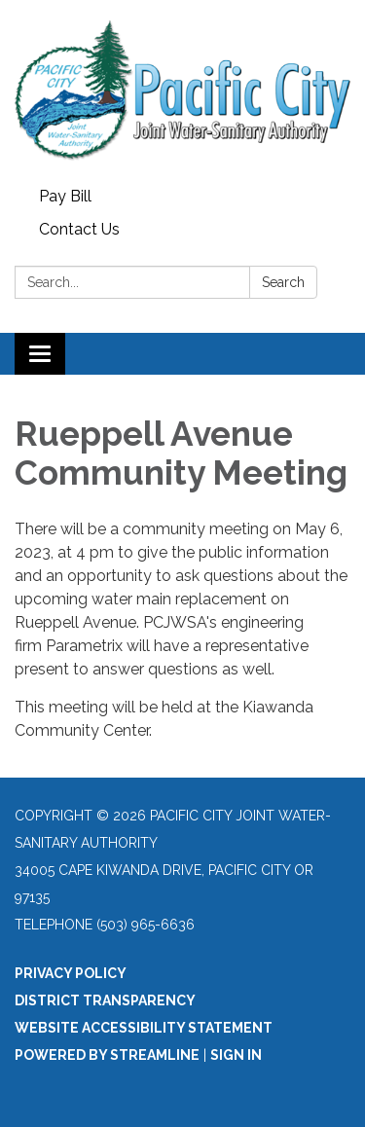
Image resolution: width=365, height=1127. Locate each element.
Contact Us (79, 229)
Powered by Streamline (107, 1055)
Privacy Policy (71, 973)
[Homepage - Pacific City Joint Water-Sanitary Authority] (182, 90)
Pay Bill (65, 196)
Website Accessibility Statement (144, 1028)
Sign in (236, 1055)
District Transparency (105, 1000)
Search (283, 282)
